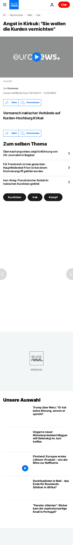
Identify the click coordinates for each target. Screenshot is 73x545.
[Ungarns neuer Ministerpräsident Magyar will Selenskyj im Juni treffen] (51, 439)
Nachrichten (16, 15)
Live (64, 4)
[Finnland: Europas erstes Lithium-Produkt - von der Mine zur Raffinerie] (51, 464)
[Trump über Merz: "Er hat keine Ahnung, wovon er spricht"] (51, 415)
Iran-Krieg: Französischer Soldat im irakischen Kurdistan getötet (25, 182)
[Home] (4, 15)
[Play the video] (36, 57)
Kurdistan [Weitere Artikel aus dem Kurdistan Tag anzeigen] (14, 197)
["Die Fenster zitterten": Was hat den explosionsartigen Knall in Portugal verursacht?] (51, 513)
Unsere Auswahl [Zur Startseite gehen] (21, 400)
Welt (29, 15)
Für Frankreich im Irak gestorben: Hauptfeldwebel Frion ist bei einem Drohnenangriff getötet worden (25, 167)
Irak (38, 15)
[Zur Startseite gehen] (14, 4)
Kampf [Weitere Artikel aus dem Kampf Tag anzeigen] (53, 197)
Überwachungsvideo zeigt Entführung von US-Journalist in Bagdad (30, 153)
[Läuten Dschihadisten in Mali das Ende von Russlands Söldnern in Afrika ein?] (51, 488)
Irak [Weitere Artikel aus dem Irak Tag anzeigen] (35, 197)
